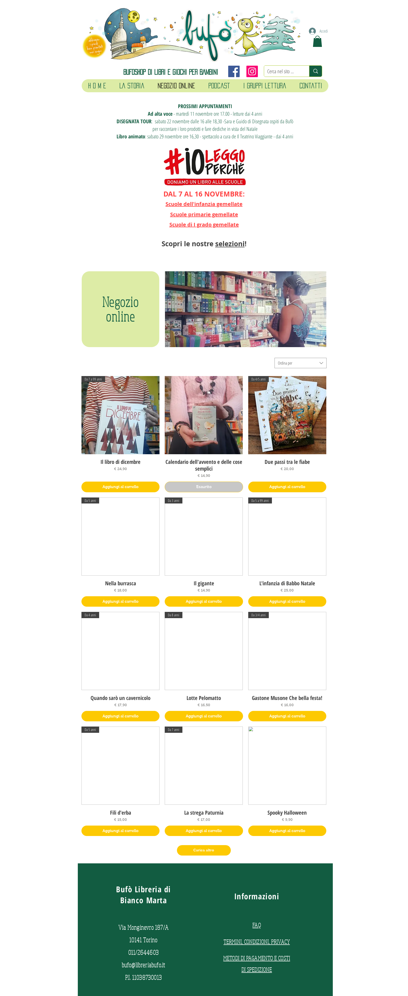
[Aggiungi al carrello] (120, 487)
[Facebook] (234, 71)
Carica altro (203, 850)
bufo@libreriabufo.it (143, 965)
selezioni (230, 243)
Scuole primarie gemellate (204, 214)
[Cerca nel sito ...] (282, 71)
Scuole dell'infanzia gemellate (204, 203)
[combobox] (301, 363)
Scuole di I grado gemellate (204, 224)
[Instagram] (252, 71)
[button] (317, 41)
